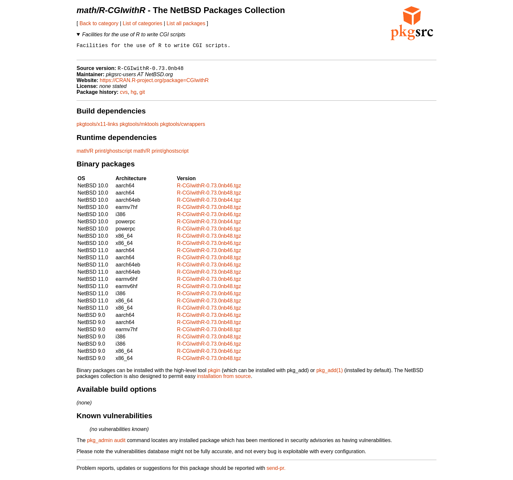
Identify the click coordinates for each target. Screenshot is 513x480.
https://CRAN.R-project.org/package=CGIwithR (154, 84)
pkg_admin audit (106, 444)
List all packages (186, 23)
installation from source (224, 380)
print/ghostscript (113, 154)
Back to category (99, 23)
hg (133, 95)
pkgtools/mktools (139, 127)
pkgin (214, 374)
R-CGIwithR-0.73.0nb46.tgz (209, 189)
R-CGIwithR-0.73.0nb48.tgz (209, 196)
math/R (85, 154)
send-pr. (276, 471)
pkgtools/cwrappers (182, 127)
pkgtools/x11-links (97, 127)
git (142, 95)
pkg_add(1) (329, 374)
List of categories (142, 23)
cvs (124, 95)
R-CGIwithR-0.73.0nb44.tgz (209, 203)
